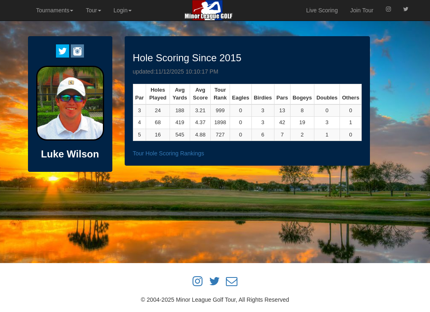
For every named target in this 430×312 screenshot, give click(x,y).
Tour (93, 10)
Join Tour (362, 10)
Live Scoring (322, 10)
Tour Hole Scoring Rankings (169, 153)
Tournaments (55, 10)
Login (123, 10)
